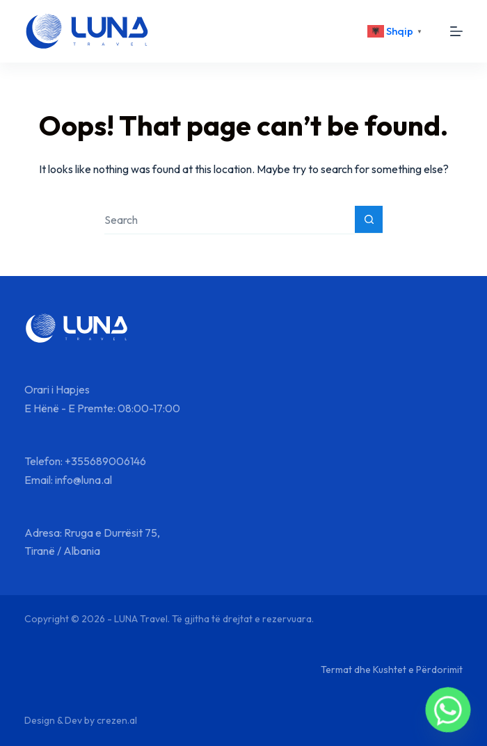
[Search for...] (229, 220)
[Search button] (369, 220)
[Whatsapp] (448, 710)
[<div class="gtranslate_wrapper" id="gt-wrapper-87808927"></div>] (396, 31)
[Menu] (456, 31)
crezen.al (117, 720)
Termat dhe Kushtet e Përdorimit (392, 669)
